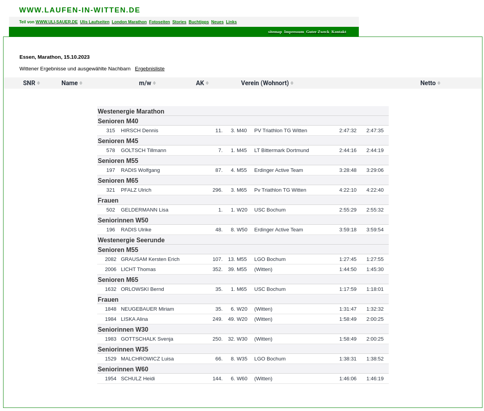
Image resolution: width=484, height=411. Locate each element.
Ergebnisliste (149, 69)
